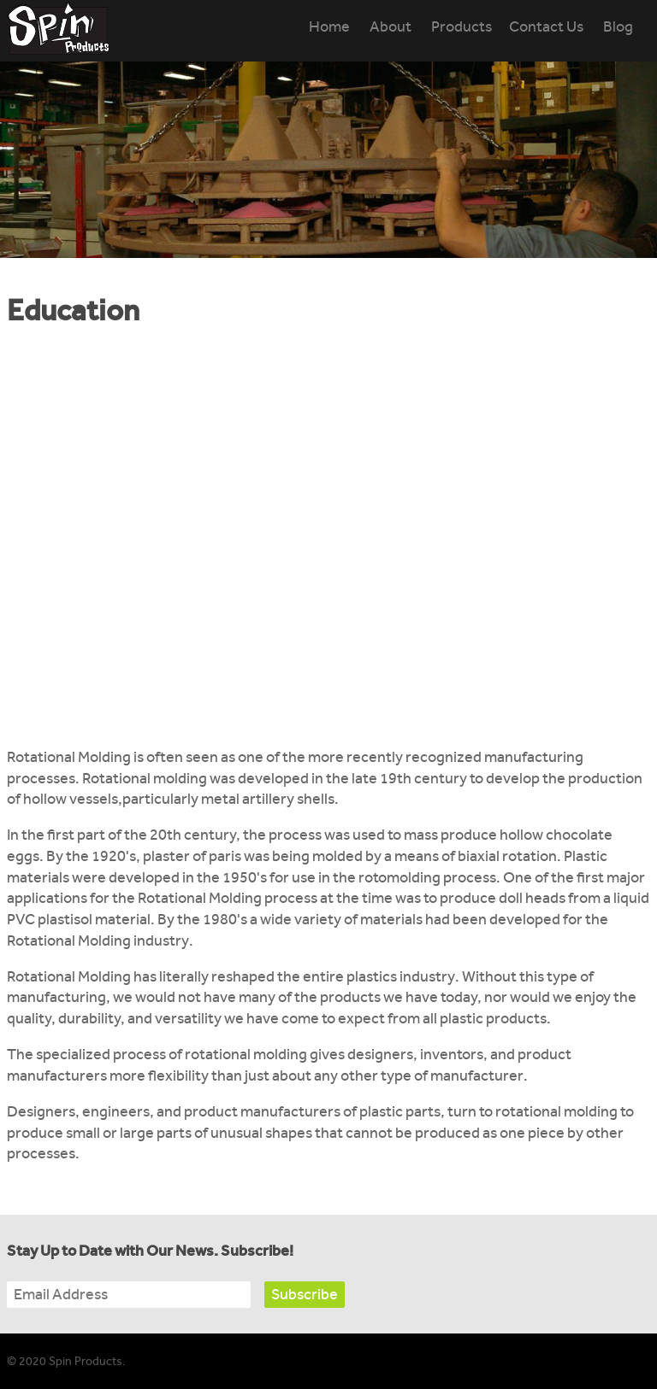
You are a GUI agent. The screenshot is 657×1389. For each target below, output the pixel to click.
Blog (618, 27)
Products (461, 27)
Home (329, 27)
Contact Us (546, 27)
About (390, 27)
